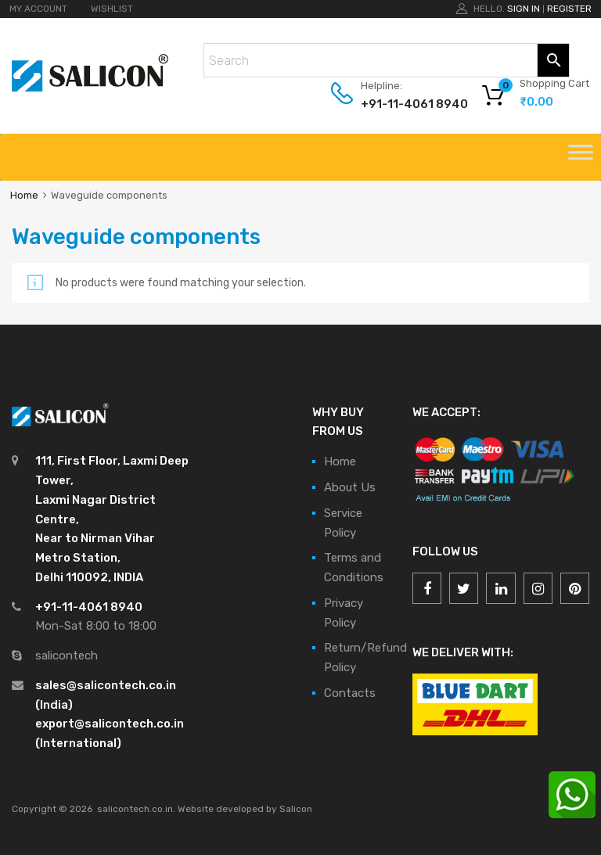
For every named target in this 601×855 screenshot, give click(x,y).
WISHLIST (112, 8)
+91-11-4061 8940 (399, 104)
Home (24, 195)
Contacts (350, 693)
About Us (350, 487)
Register (569, 8)
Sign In (523, 8)
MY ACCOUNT (38, 8)
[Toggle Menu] (580, 157)
